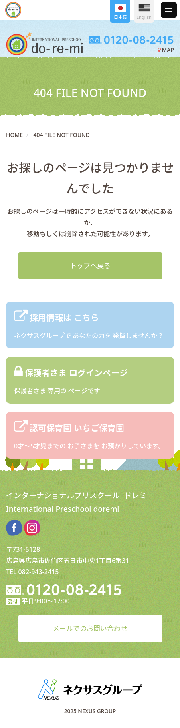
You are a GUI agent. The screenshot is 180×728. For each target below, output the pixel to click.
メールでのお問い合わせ (90, 628)
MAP (166, 50)
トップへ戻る (90, 265)
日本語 (120, 12)
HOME (14, 135)
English (144, 12)
